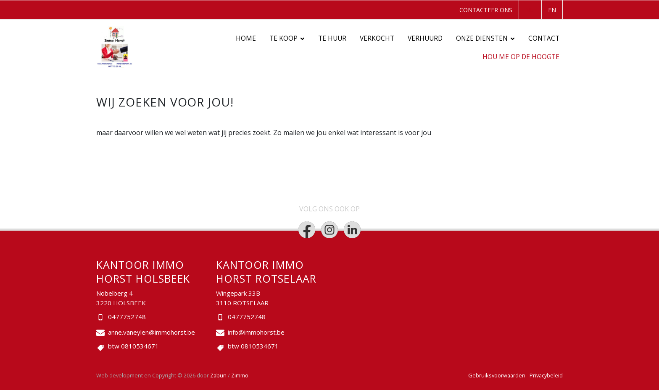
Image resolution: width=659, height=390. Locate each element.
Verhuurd (425, 38)
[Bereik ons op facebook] (306, 229)
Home (246, 38)
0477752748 (127, 316)
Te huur (332, 38)
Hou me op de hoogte (520, 56)
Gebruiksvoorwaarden (497, 375)
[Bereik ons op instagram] (329, 229)
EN (552, 10)
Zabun (218, 375)
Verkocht (377, 38)
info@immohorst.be (256, 332)
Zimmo (239, 375)
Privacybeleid (546, 375)
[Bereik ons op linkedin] (352, 229)
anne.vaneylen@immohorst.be (151, 332)
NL (529, 10)
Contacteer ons (485, 10)
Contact (543, 38)
